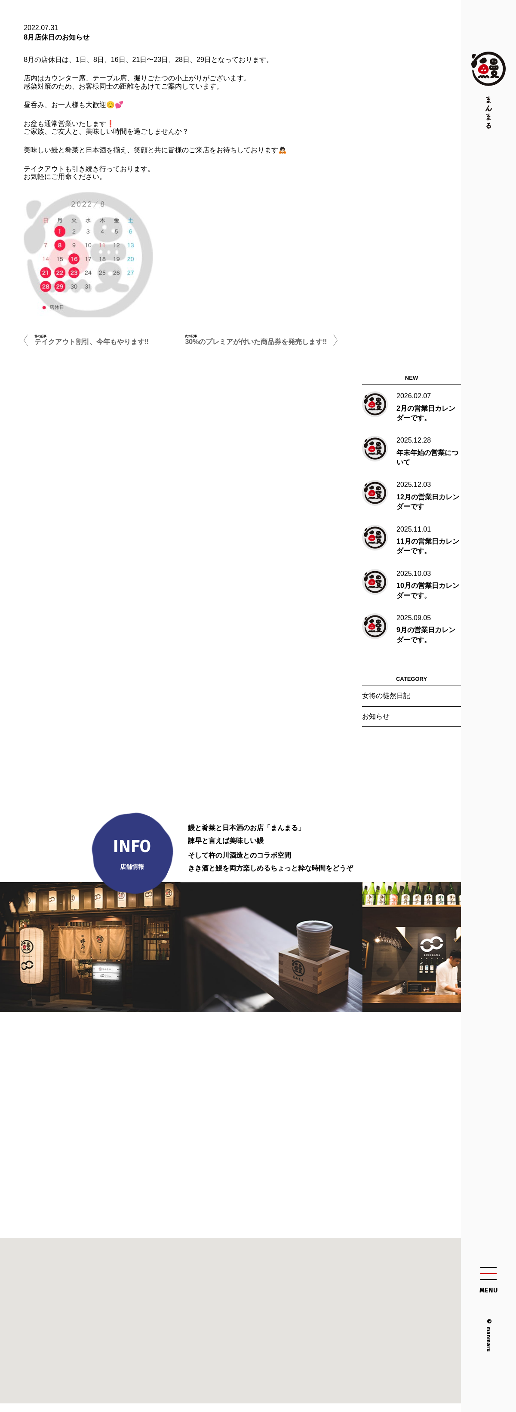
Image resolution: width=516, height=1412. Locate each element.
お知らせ (376, 716)
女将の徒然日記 (386, 695)
